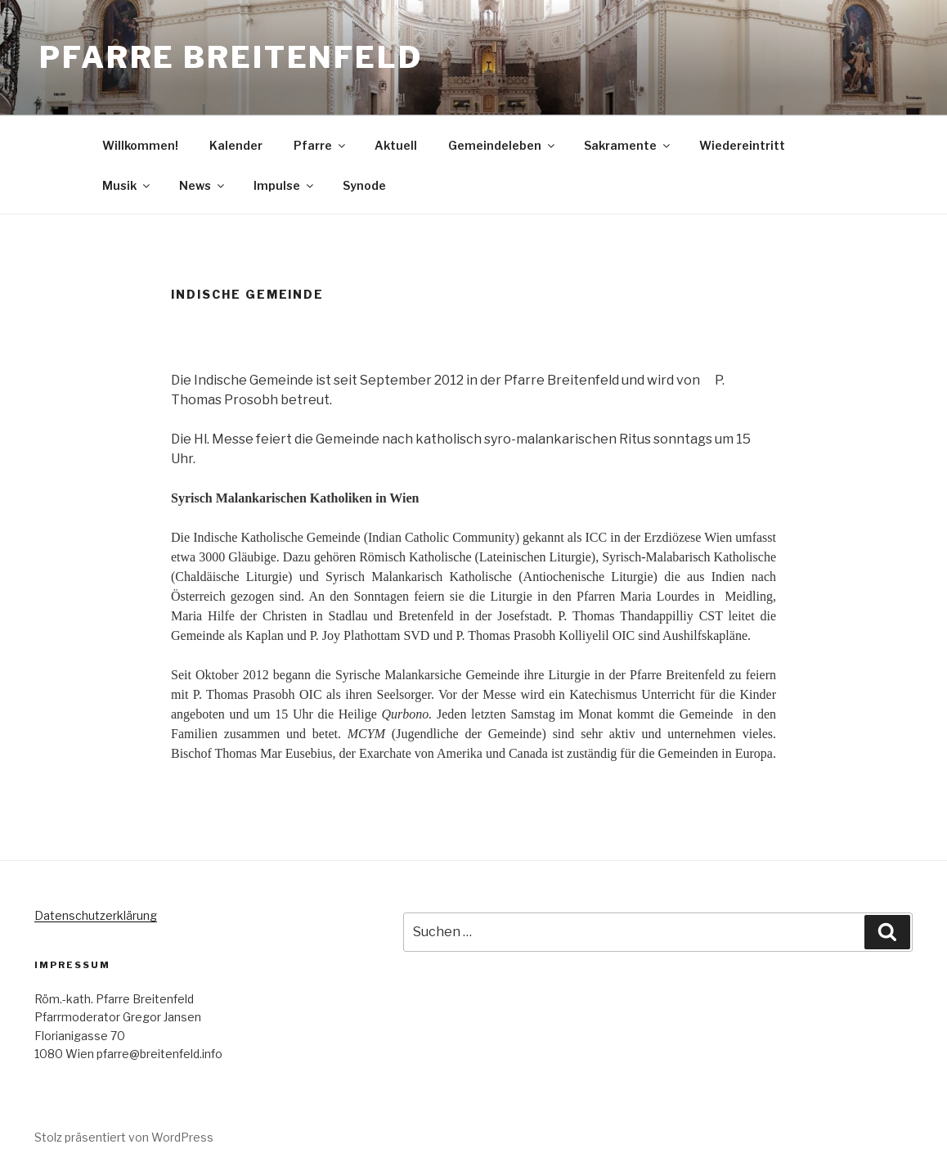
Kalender (236, 145)
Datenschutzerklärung (95, 915)
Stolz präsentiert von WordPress (123, 1137)
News (203, 185)
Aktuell (396, 145)
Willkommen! (140, 145)
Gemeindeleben (502, 145)
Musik (127, 185)
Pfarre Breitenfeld (231, 57)
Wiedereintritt (742, 145)
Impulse (285, 185)
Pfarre (321, 145)
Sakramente (628, 145)
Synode (364, 185)
